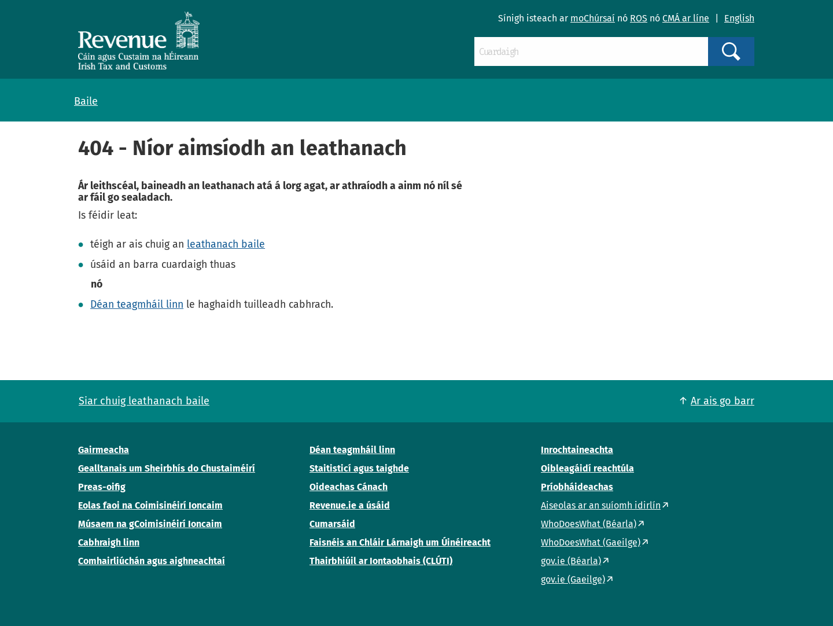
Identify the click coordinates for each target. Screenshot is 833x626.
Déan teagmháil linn (136, 304)
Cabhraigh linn (108, 542)
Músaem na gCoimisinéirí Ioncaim (150, 523)
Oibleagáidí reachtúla (587, 468)
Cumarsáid (332, 523)
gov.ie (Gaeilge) (573, 579)
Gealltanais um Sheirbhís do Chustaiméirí (166, 468)
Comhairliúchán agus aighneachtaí (151, 560)
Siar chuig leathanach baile (144, 401)
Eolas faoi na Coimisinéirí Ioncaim (150, 505)
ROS (638, 18)
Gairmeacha (103, 449)
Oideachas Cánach (348, 486)
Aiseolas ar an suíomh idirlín (601, 505)
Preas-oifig (102, 486)
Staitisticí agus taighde (359, 468)
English (739, 18)
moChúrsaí (592, 18)
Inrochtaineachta (577, 449)
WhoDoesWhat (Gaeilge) (590, 542)
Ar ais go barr (722, 401)
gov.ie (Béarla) (571, 560)
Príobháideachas (577, 486)
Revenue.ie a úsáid (349, 505)
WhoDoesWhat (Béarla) (588, 523)
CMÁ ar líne (685, 18)
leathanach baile (226, 244)
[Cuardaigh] (591, 51)
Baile (86, 101)
